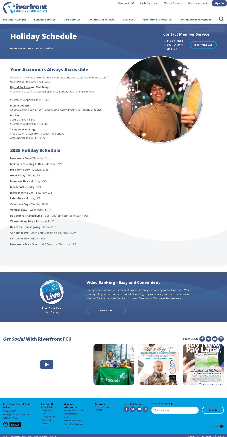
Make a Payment (174, 3)
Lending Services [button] (44, 19)
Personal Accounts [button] (14, 19)
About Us (25, 48)
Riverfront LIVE (127, 3)
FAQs (66, 427)
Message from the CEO (74, 410)
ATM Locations (47, 420)
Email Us (172, 48)
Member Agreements (73, 420)
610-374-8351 (175, 40)
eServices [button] (129, 19)
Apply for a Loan (150, 3)
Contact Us (47, 403)
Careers (44, 423)
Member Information (71, 405)
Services (100, 403)
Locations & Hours (46, 412)
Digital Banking (20, 87)
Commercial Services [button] (101, 19)
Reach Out (106, 310)
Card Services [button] (72, 19)
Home (13, 48)
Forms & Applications (73, 424)
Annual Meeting (70, 413)
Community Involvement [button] (195, 19)
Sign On (220, 3)
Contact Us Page (48, 407)
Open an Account (198, 3)
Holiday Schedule (48, 416)
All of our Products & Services (104, 408)
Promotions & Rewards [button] (157, 19)
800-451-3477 (175, 44)
